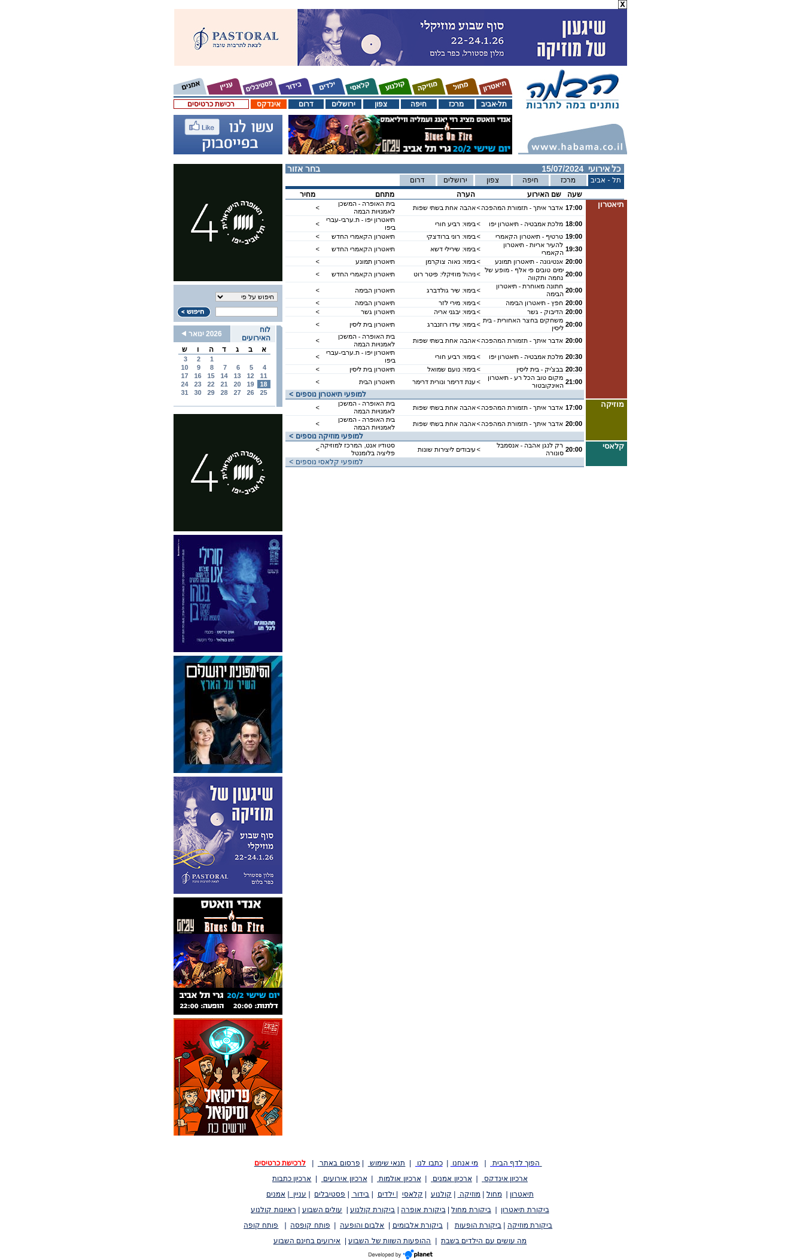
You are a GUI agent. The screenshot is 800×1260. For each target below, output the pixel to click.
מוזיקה (469, 1194)
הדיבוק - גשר (545, 311)
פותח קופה (261, 1225)
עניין (298, 1194)
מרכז (456, 104)
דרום (306, 104)
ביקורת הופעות (478, 1225)
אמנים (275, 1194)
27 (237, 392)
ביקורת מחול (471, 1210)
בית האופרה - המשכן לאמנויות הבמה (367, 207)
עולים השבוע (322, 1210)
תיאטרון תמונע (375, 261)
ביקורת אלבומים (418, 1225)
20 (237, 384)
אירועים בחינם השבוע (307, 1241)
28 (223, 392)
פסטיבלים (329, 1194)
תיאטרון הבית (377, 381)
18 (263, 384)
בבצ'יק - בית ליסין (540, 369)
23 (197, 384)
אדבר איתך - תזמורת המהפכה (522, 207)
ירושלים (343, 104)
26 (250, 392)
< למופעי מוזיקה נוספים (324, 436)
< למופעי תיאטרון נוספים (326, 394)
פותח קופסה (310, 1225)
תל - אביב (606, 180)
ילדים (387, 1194)
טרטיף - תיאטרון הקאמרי (529, 236)
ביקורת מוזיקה (529, 1225)
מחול (494, 1194)
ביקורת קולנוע (372, 1210)
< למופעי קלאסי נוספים (324, 462)
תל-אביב (494, 104)
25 (263, 392)
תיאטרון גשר (378, 311)
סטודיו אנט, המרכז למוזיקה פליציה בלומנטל (357, 449)
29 (210, 392)
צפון (381, 104)
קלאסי (412, 1194)
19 (250, 384)
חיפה (418, 104)
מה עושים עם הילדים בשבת (484, 1241)
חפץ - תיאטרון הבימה (535, 302)
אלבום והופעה (362, 1225)
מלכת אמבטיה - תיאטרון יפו (526, 223)
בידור (360, 1194)
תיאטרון (522, 1194)
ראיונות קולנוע (273, 1210)
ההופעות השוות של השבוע (389, 1241)
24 (184, 384)
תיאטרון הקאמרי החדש (363, 236)
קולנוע (441, 1194)
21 (223, 384)
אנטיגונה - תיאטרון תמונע (529, 261)
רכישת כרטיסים (211, 104)
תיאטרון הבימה (375, 290)
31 (184, 392)
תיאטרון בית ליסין (372, 324)
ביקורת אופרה (423, 1210)
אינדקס (269, 104)
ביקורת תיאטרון (525, 1210)
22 (210, 384)
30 (197, 392)
